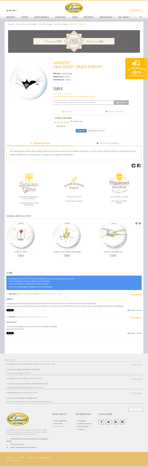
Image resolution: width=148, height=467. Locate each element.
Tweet (133, 165)
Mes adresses (59, 424)
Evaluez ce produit (96, 130)
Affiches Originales (41, 17)
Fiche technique (108, 143)
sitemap (81, 444)
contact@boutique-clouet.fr (25, 445)
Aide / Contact (124, 17)
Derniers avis (9, 358)
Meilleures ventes (85, 422)
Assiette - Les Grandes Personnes (67, 251)
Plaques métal (60, 17)
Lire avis (81, 130)
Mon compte (12, 10)
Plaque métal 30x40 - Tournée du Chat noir (32, 382)
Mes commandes (60, 419)
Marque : (57, 73)
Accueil (10, 24)
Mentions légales (84, 442)
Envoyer (122, 102)
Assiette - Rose (21, 251)
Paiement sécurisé (85, 430)
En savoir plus (40, 143)
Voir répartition (61, 126)
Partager (138, 166)
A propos (81, 439)
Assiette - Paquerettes (113, 251)
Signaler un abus (135, 310)
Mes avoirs (58, 422)
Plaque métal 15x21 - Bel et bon (28, 367)
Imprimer (68, 111)
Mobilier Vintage (106, 17)
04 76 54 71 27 (19, 442)
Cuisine (74, 17)
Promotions (82, 419)
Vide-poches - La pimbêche (27, 396)
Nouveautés (10, 17)
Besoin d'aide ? (83, 424)
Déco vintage (88, 17)
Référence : (58, 77)
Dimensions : (59, 80)
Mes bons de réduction (63, 432)
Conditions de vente (85, 436)
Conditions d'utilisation (86, 433)
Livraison (81, 427)
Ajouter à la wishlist (116, 112)
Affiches (25, 17)
